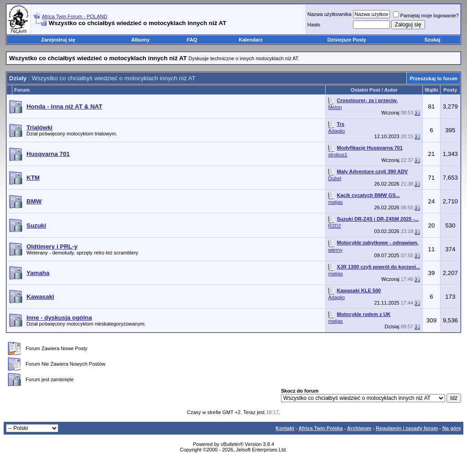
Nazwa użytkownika (329, 14)
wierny (335, 250)
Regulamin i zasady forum (407, 428)
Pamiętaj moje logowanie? (426, 15)
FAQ (192, 39)
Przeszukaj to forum (433, 78)
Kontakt (284, 428)
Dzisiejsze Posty (347, 39)
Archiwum (359, 428)
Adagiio (336, 131)
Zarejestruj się (58, 39)
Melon (335, 107)
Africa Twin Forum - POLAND (74, 16)
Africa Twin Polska (321, 428)
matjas (335, 202)
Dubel (334, 178)
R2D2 (334, 225)
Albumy (140, 39)
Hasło (313, 24)
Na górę (451, 428)
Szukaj (433, 39)
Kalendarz (251, 39)
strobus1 (337, 154)
